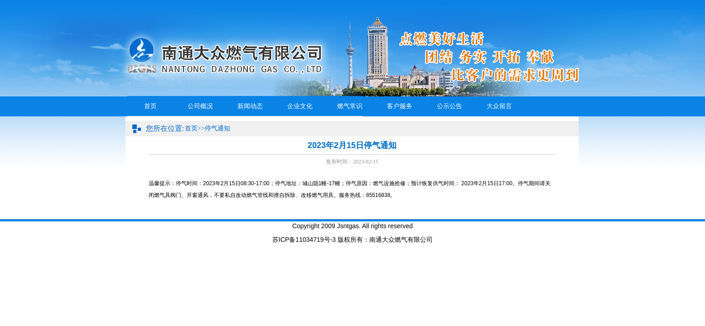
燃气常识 (349, 106)
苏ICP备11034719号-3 (304, 239)
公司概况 (200, 106)
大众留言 (499, 106)
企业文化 (300, 106)
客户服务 (399, 106)
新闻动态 (250, 106)
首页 (150, 106)
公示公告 (449, 106)
